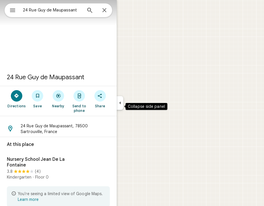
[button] (58, 129)
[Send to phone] (79, 101)
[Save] (37, 98)
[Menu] (13, 10)
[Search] (90, 10)
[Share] (100, 98)
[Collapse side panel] (120, 103)
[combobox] (52, 10)
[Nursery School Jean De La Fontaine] (58, 169)
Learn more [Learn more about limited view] (28, 199)
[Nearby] (58, 98)
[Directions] (16, 98)
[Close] (104, 10)
